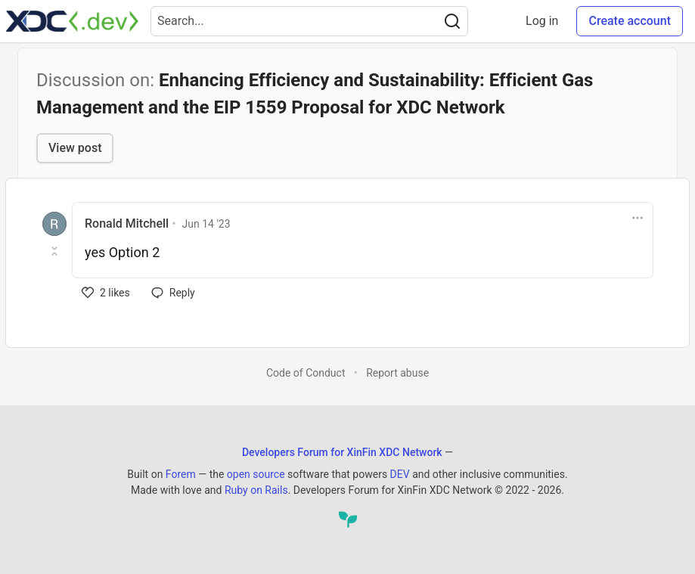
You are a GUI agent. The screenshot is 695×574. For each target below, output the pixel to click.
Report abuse (397, 373)
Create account (629, 21)
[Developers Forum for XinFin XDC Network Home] (72, 21)
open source (256, 474)
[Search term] (309, 21)
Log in (542, 21)
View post (74, 148)
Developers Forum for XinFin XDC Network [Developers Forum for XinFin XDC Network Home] (342, 452)
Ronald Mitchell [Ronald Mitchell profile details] (127, 223)
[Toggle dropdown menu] (637, 218)
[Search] (452, 21)
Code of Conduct (306, 373)
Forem (181, 474)
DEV (400, 474)
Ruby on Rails (256, 490)
